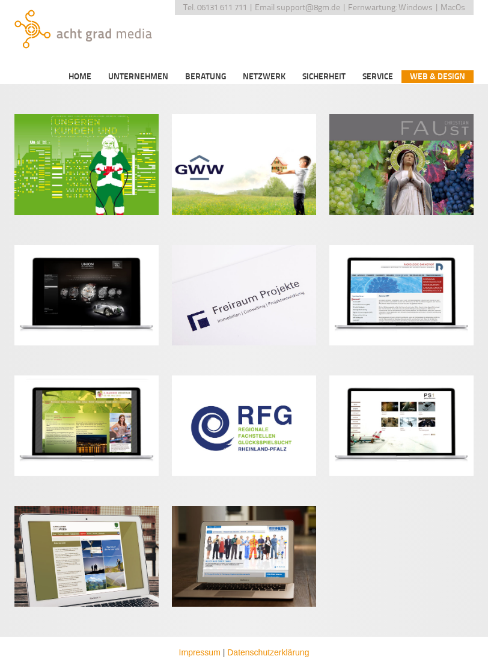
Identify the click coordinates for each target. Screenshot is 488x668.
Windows (415, 7)
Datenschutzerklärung (268, 652)
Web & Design (437, 76)
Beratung (205, 76)
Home (80, 76)
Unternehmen (138, 76)
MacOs (453, 7)
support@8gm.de (308, 7)
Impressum (200, 652)
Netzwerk (264, 76)
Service (377, 76)
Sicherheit (324, 76)
